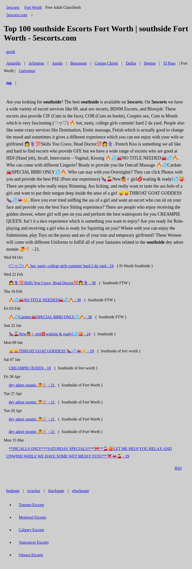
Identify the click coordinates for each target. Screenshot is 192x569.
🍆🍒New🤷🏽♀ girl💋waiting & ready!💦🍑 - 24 (49, 334)
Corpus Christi (106, 63)
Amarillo (13, 63)
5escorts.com (16, 15)
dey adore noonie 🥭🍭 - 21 (32, 385)
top (9, 83)
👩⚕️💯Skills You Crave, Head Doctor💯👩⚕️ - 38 (52, 283)
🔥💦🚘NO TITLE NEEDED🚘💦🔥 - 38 (45, 300)
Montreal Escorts (32, 517)
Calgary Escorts (31, 530)
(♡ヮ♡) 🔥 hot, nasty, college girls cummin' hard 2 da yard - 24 (61, 266)
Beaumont (78, 63)
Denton (150, 63)
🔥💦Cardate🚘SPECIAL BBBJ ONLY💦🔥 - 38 (50, 317)
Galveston (27, 71)
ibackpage (56, 491)
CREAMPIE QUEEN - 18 (30, 368)
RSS (178, 468)
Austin (57, 63)
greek (10, 52)
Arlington (36, 63)
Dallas (131, 63)
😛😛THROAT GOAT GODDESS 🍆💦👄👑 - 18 (51, 351)
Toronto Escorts (31, 505)
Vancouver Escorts (34, 542)
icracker (34, 491)
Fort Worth (33, 7)
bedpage (13, 491)
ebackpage (80, 491)
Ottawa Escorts (31, 555)
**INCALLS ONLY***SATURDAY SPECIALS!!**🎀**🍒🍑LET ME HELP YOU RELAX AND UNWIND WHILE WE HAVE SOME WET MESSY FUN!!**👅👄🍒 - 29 (89, 452)
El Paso (170, 63)
